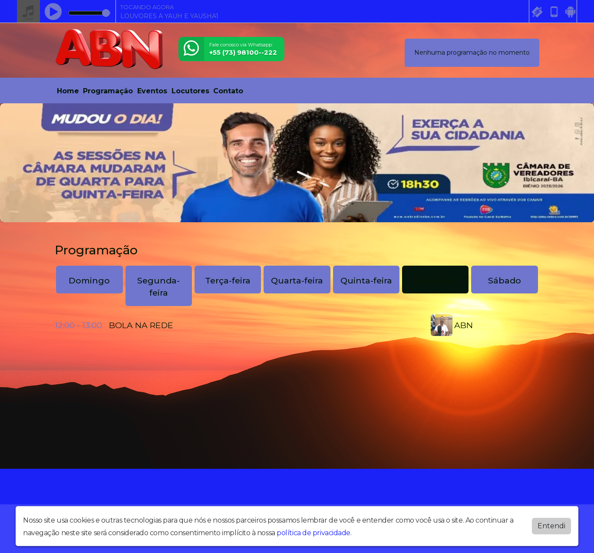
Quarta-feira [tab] (297, 280)
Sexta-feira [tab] (435, 280)
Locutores (190, 91)
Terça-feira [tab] (228, 280)
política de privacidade (313, 533)
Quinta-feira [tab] (366, 280)
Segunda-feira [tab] (158, 286)
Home (68, 91)
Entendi (551, 526)
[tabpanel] (297, 325)
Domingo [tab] (89, 280)
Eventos (152, 91)
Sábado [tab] (504, 280)
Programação (108, 91)
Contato (228, 91)
